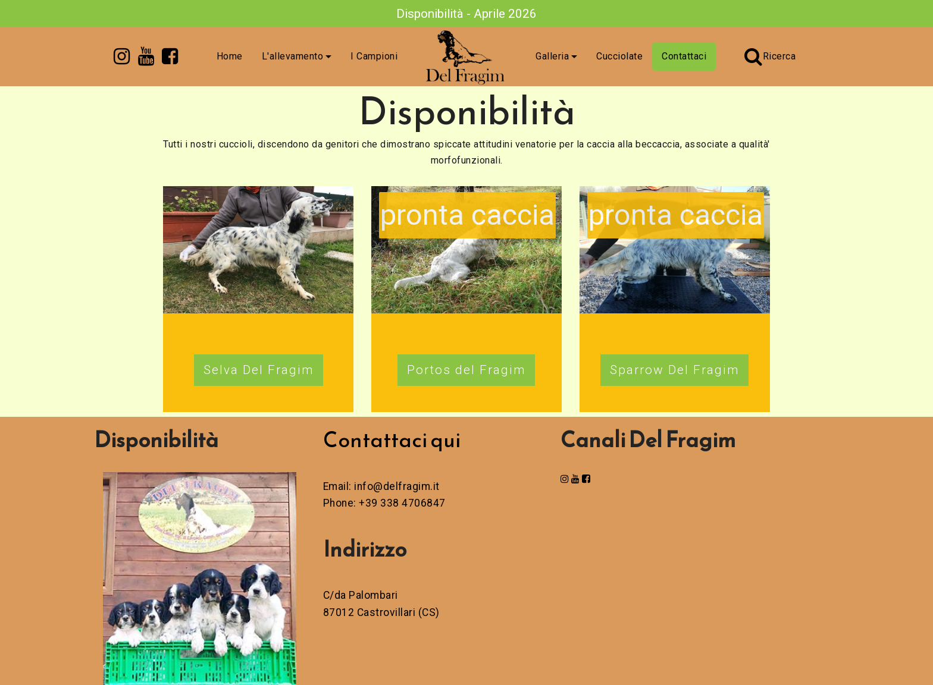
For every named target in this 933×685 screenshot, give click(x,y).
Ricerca (770, 56)
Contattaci (684, 56)
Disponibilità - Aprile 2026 (466, 14)
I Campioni (373, 56)
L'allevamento (293, 56)
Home (230, 56)
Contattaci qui (392, 439)
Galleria (552, 56)
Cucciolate (619, 56)
